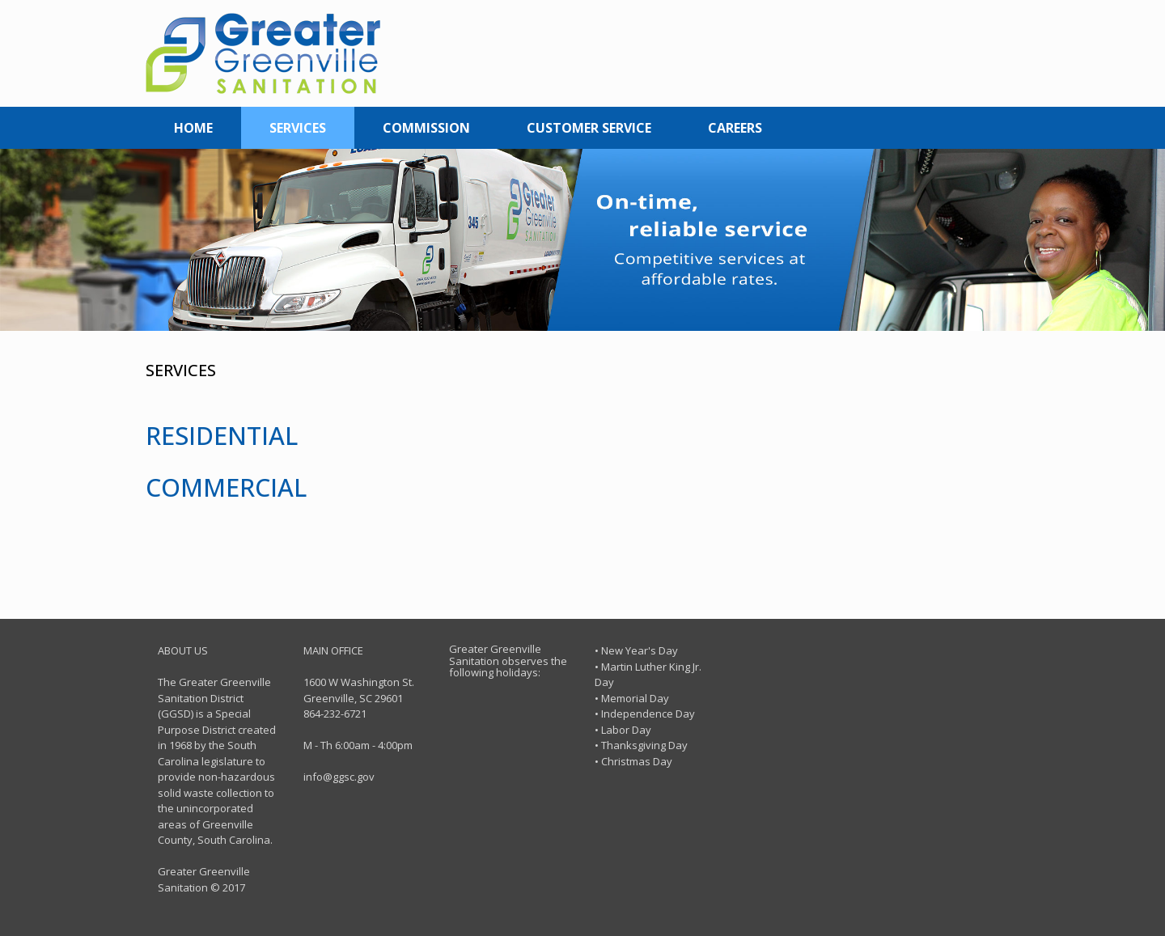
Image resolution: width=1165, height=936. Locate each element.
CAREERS (735, 128)
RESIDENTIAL (222, 435)
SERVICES (297, 128)
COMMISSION (426, 128)
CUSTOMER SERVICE (589, 128)
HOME (193, 128)
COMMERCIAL (226, 487)
